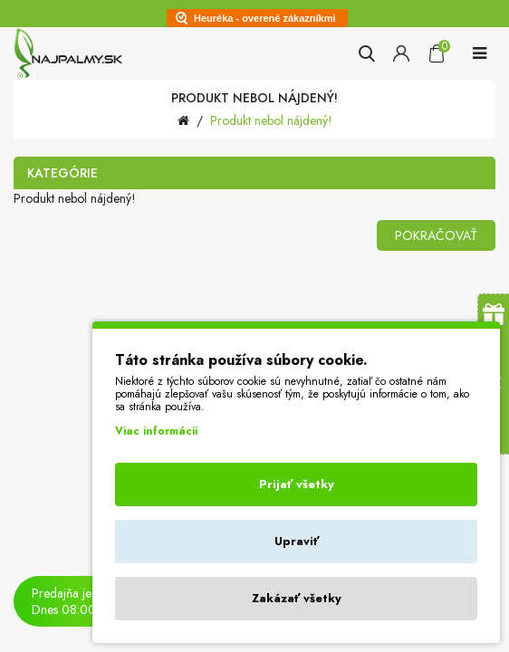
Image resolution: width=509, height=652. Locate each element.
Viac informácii (156, 431)
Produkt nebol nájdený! (271, 120)
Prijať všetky (296, 484)
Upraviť (296, 541)
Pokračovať (436, 235)
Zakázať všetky (296, 598)
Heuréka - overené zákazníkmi (265, 18)
